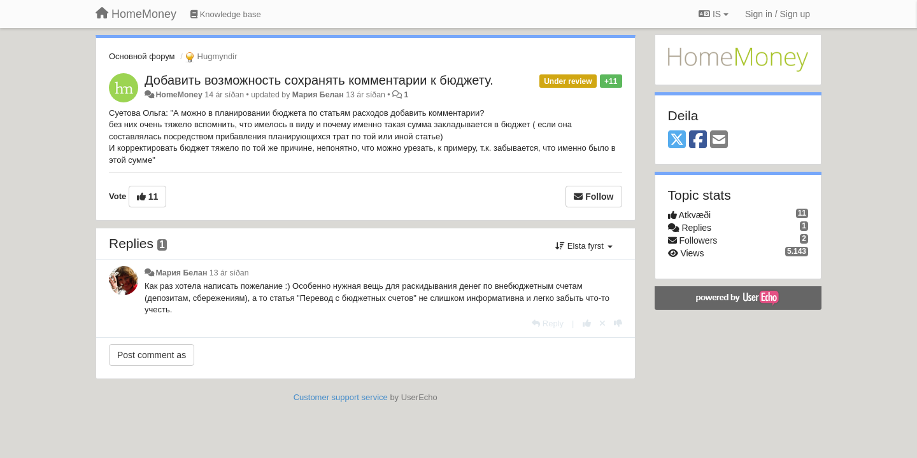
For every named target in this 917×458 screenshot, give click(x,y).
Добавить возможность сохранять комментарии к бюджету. (319, 80)
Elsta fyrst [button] (583, 246)
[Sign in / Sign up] (777, 14)
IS (714, 14)
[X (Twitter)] (677, 140)
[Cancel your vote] (602, 323)
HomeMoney (178, 94)
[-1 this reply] (618, 323)
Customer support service (341, 397)
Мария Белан (318, 94)
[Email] (719, 140)
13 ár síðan (229, 272)
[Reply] (548, 323)
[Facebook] (698, 140)
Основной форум (142, 56)
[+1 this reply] (587, 323)
